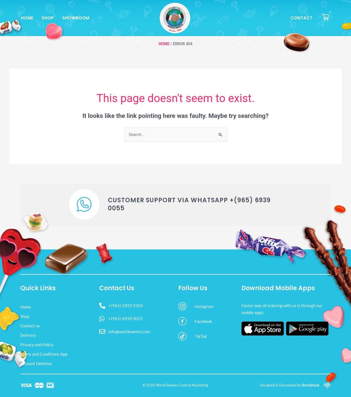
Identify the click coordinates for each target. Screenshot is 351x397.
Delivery (28, 335)
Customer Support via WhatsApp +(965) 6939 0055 (189, 204)
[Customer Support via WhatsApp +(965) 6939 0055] (84, 204)
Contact (301, 18)
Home (27, 18)
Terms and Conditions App (43, 354)
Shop (48, 18)
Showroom (75, 18)
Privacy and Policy (37, 344)
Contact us (30, 325)
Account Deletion (36, 363)
